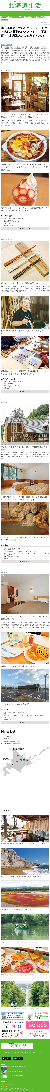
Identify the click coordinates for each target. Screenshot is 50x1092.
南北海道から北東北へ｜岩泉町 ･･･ (17, 1075)
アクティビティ (5, 19)
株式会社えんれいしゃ (7, 1084)
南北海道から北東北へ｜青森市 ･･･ (17, 1066)
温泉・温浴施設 (33, 17)
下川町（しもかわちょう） (14, 17)
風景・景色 (39, 17)
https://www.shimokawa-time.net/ (12, 741)
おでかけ (22, 17)
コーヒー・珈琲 (5, 17)
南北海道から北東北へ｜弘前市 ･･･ (17, 1071)
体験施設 (27, 17)
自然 (44, 17)
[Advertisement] (25, 791)
